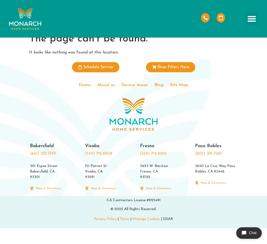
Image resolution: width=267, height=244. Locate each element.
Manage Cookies (146, 235)
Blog (164, 99)
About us (100, 99)
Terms (124, 235)
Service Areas (135, 99)
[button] (252, 19)
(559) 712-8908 (98, 169)
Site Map (190, 99)
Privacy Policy (105, 235)
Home (73, 99)
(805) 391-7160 (208, 169)
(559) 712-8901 (153, 169)
